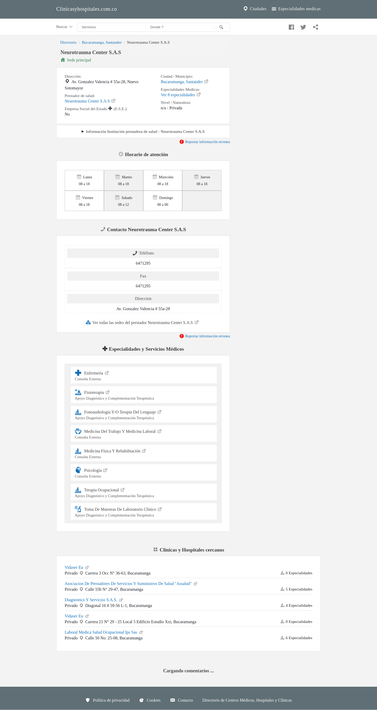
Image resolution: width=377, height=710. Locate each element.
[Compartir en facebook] (290, 25)
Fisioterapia (144, 394)
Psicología (144, 472)
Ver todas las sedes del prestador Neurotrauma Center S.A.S (142, 322)
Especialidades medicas (296, 9)
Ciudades (254, 9)
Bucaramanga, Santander (102, 42)
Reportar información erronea (204, 141)
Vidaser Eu (77, 567)
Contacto (181, 700)
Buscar (65, 27)
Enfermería (144, 375)
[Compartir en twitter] (302, 25)
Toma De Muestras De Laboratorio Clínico (144, 511)
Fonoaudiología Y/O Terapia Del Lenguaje (144, 414)
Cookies (149, 700)
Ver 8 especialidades (181, 94)
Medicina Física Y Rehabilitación (144, 453)
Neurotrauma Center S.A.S (90, 100)
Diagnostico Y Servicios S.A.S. (94, 599)
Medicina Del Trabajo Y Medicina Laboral (144, 433)
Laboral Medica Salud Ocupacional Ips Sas (104, 631)
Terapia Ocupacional (144, 492)
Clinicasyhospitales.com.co (86, 9)
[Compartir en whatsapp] (315, 25)
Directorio (68, 42)
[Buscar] (222, 27)
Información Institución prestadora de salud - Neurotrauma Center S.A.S (145, 131)
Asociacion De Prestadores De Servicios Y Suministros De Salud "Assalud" (131, 583)
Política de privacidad (107, 700)
